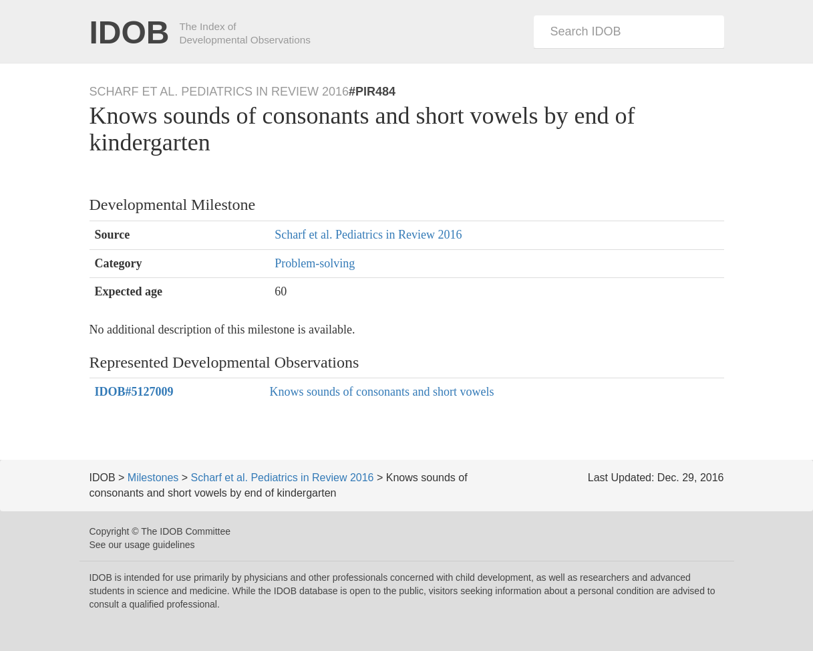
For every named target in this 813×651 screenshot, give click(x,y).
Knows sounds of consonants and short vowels (381, 391)
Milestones (153, 477)
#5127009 (134, 391)
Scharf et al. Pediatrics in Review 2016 (368, 234)
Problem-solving (315, 263)
